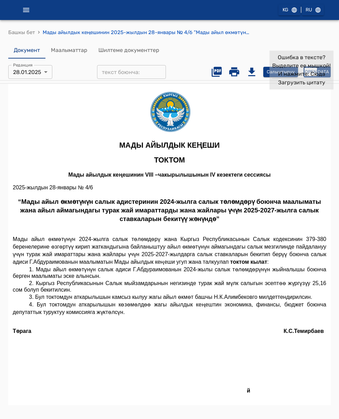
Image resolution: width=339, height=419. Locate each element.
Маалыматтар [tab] (69, 50)
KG (289, 10)
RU (313, 10)
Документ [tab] (26, 50)
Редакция (23, 65)
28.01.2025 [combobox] (27, 72)
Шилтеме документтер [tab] (129, 50)
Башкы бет (21, 32)
